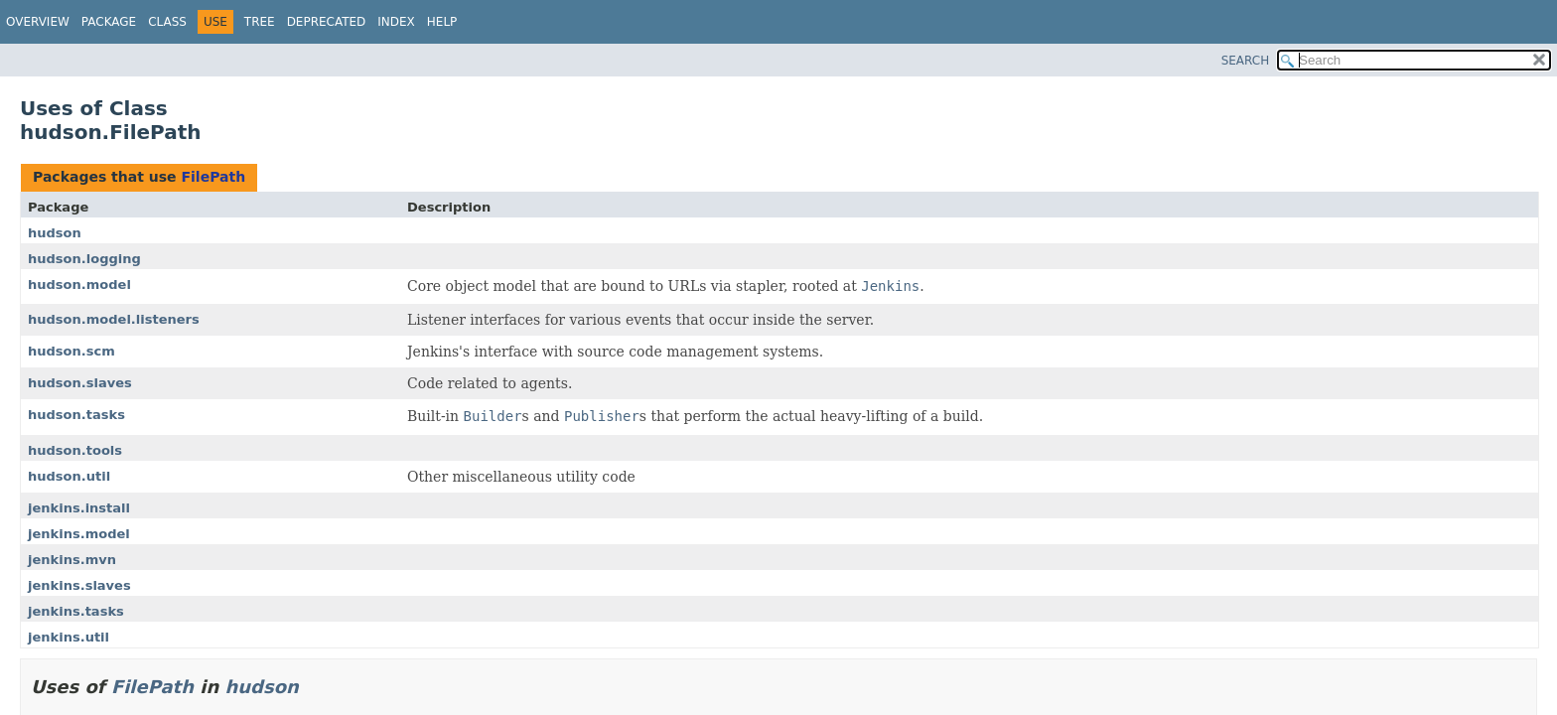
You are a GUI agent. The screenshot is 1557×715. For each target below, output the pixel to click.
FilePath (213, 177)
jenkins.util (68, 637)
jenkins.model (79, 533)
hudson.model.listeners (114, 319)
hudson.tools (75, 450)
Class (167, 22)
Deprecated (326, 22)
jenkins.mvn (72, 559)
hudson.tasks (76, 414)
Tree (259, 22)
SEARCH (1245, 61)
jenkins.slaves (79, 585)
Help (442, 22)
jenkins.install (79, 507)
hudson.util (69, 476)
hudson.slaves (80, 382)
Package (108, 22)
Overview (38, 22)
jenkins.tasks (76, 611)
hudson (54, 232)
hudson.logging (84, 258)
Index (396, 22)
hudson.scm (71, 351)
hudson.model (79, 284)
